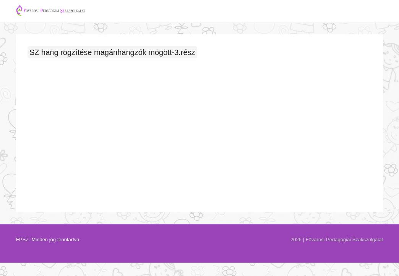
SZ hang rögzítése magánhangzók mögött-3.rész (112, 61)
